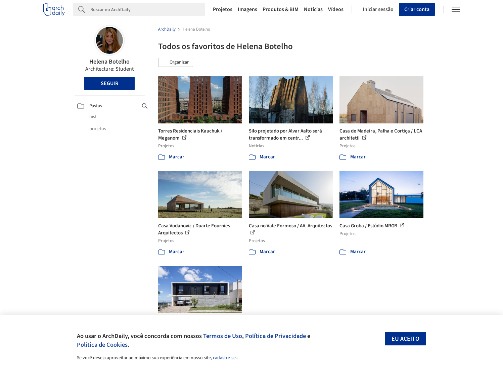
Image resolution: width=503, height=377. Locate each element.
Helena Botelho (109, 62)
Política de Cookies (102, 344)
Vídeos (336, 9)
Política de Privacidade (275, 336)
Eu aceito (405, 339)
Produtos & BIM (281, 9)
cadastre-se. (225, 357)
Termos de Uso (222, 336)
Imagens (247, 9)
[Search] (147, 9)
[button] (175, 62)
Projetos (222, 9)
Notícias (313, 9)
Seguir (109, 83)
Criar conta (416, 9)
